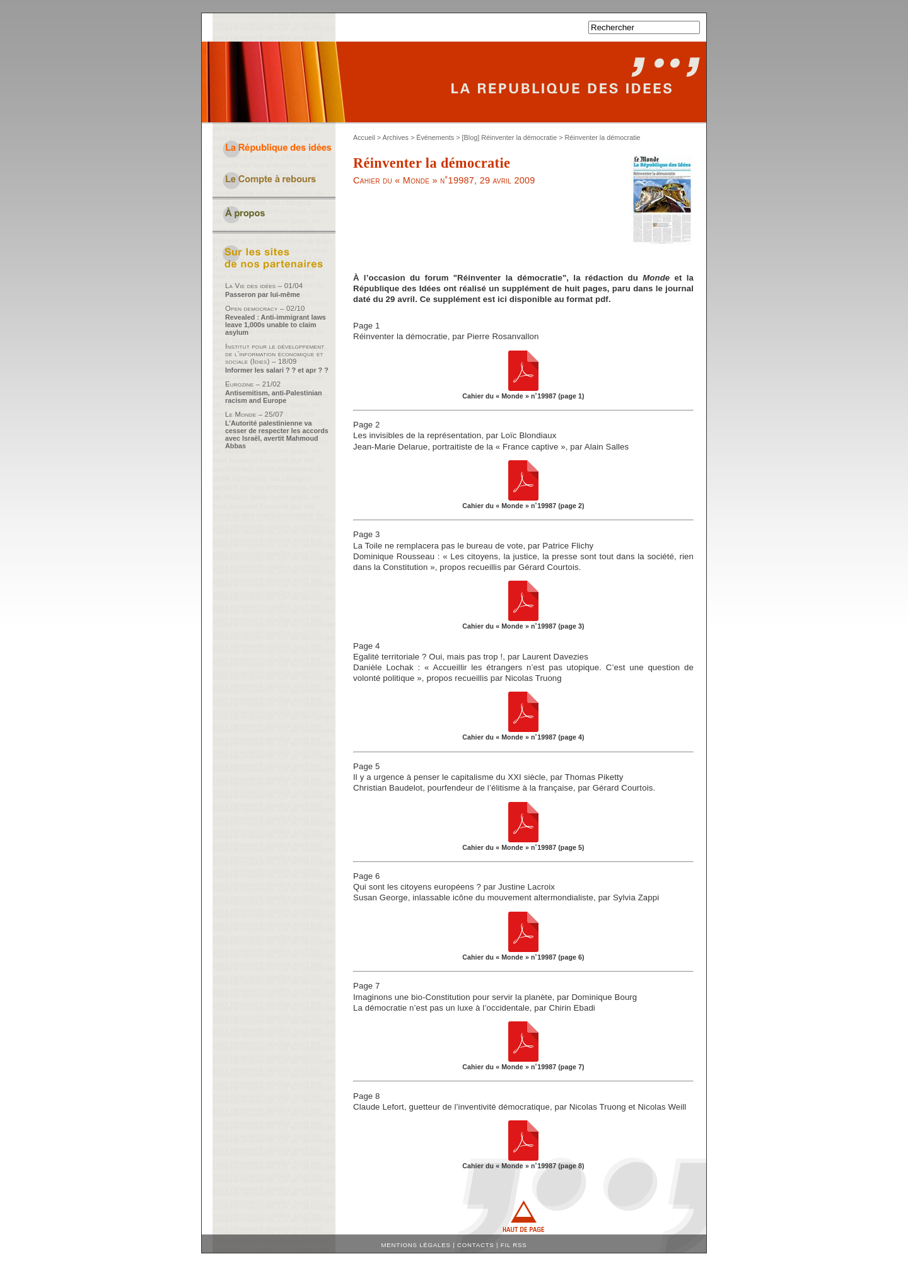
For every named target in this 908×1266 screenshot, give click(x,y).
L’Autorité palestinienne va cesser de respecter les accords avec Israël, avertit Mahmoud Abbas (277, 434)
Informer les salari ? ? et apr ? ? (277, 370)
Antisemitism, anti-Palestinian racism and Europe (273, 396)
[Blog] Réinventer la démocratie (509, 137)
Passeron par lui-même (262, 294)
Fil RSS (514, 1244)
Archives (396, 137)
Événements (435, 137)
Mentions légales (416, 1244)
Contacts (475, 1244)
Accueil (364, 137)
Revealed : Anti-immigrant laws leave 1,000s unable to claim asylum (275, 324)
